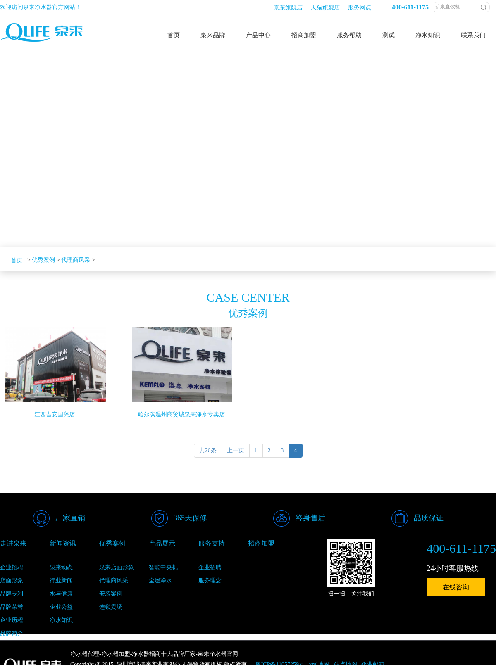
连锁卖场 (110, 607)
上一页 (235, 450)
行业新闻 (61, 580)
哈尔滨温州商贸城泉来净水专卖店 (181, 414)
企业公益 (61, 607)
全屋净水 (160, 580)
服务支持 (211, 543)
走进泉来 (13, 543)
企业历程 (11, 620)
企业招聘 (11, 567)
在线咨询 (456, 587)
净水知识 (61, 620)
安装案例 (110, 594)
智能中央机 (163, 567)
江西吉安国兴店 (54, 414)
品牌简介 (11, 633)
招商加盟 (261, 543)
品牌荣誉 (11, 607)
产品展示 (162, 543)
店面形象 (11, 580)
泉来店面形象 (116, 567)
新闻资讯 (63, 543)
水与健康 (61, 594)
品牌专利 (11, 594)
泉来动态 (61, 567)
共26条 (208, 450)
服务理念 (210, 580)
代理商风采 (75, 260)
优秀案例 (43, 260)
